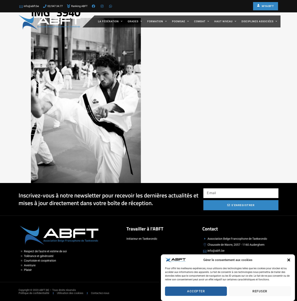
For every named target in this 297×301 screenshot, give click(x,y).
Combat (201, 21)
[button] (289, 261)
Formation (157, 21)
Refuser (259, 293)
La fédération (110, 21)
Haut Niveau (225, 21)
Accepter (196, 293)
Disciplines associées (259, 21)
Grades (135, 21)
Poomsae (180, 21)
